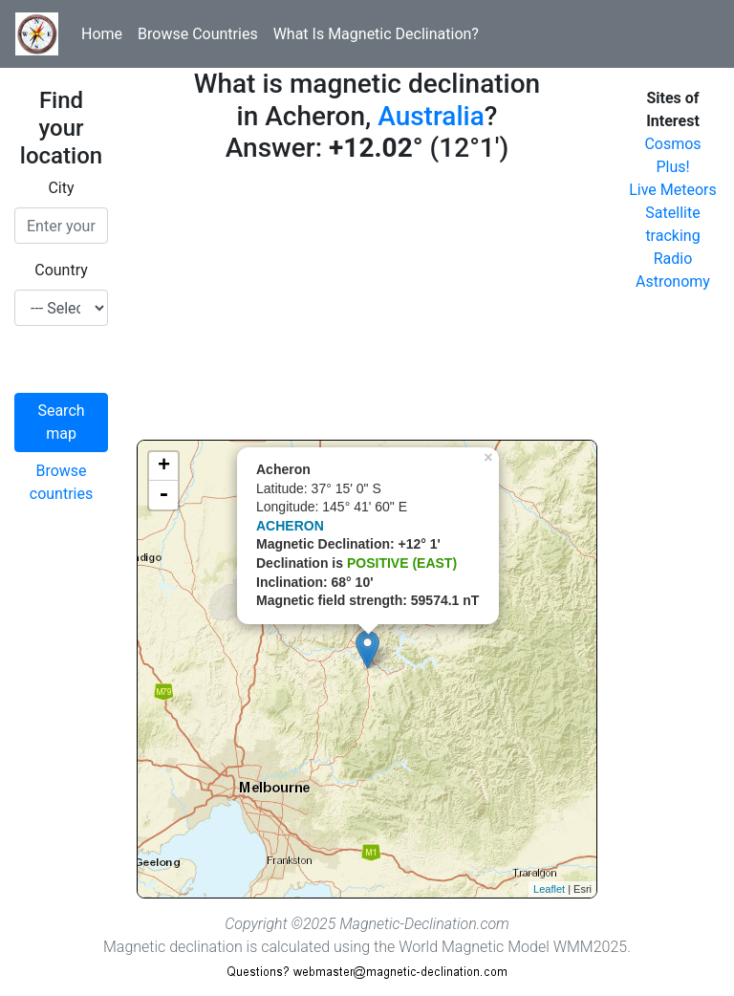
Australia (431, 116)
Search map (60, 422)
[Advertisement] (367, 306)
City (61, 188)
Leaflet (549, 889)
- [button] (163, 495)
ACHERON (290, 525)
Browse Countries (198, 34)
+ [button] (164, 466)
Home (101, 34)
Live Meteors (673, 190)
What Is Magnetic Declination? (376, 34)
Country (61, 270)
